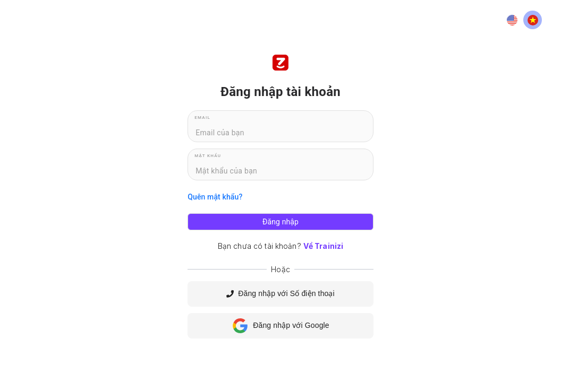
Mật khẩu (207, 155)
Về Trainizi (323, 245)
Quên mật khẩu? (215, 197)
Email (202, 117)
